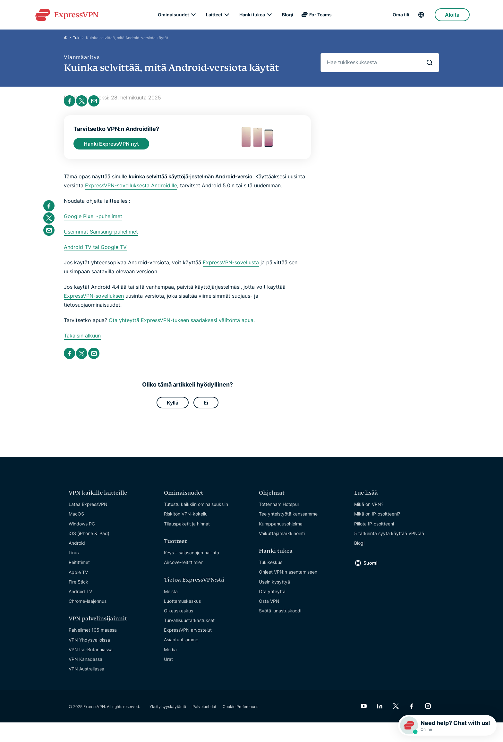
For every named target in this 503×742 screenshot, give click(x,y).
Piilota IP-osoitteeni (374, 529)
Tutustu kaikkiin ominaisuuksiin (196, 510)
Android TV (80, 597)
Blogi (287, 16)
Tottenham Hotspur (279, 510)
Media (170, 655)
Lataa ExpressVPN (88, 510)
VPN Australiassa (86, 674)
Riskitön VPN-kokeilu (186, 519)
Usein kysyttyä (274, 587)
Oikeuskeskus (178, 616)
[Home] (68, 40)
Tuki (77, 40)
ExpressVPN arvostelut (188, 635)
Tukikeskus (270, 568)
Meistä (171, 597)
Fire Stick (78, 587)
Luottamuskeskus (182, 606)
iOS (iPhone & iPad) (89, 539)
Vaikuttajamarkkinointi (282, 539)
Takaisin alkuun (82, 340)
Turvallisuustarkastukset (189, 626)
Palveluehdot (204, 712)
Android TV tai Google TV (95, 251)
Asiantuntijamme (181, 645)
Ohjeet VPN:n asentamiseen (288, 577)
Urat (168, 665)
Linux (74, 558)
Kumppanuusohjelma (281, 529)
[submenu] (193, 16)
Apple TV (78, 577)
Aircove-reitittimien (183, 568)
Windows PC (82, 529)
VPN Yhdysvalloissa (89, 645)
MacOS (76, 519)
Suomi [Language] (370, 568)
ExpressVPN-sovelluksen (94, 300)
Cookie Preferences (240, 712)
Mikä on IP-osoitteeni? (377, 519)
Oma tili (401, 16)
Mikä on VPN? (368, 510)
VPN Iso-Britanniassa (91, 655)
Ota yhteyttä (272, 597)
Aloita (452, 16)
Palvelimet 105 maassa (93, 635)
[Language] (426, 16)
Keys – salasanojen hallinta (191, 558)
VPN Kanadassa (85, 665)
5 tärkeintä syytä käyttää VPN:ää (389, 539)
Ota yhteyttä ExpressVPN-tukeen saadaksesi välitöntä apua (181, 324)
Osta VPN (269, 607)
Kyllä (172, 407)
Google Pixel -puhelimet (93, 220)
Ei (206, 407)
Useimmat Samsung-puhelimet (101, 236)
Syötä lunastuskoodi (280, 616)
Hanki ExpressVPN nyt (111, 147)
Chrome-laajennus (88, 607)
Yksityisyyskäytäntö (167, 712)
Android (77, 548)
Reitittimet (79, 568)
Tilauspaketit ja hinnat (187, 529)
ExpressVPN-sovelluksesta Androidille (131, 189)
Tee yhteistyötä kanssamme (288, 519)
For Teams (320, 16)
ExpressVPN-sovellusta (231, 266)
